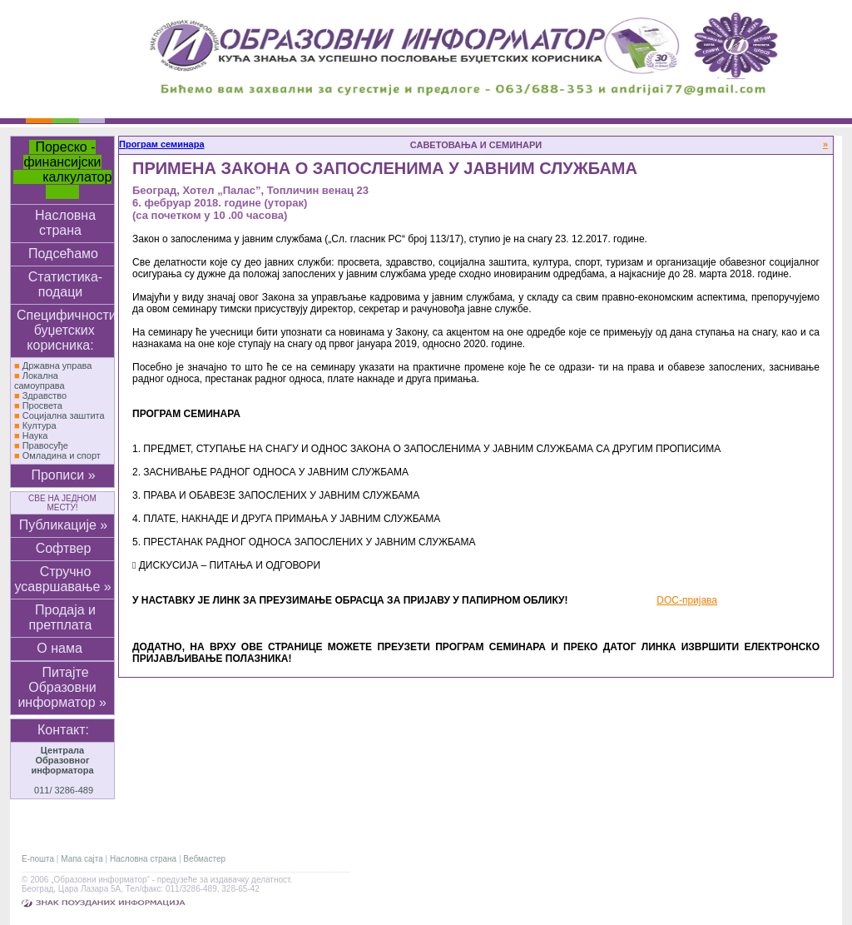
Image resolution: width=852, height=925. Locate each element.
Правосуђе (45, 445)
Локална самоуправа (39, 380)
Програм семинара (162, 144)
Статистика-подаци (65, 284)
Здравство (44, 395)
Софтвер (64, 548)
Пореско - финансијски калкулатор (62, 169)
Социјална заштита (63, 415)
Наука (35, 435)
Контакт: (63, 730)
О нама (63, 648)
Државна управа (57, 365)
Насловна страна (65, 222)
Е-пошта (38, 858)
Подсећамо (63, 253)
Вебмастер (204, 858)
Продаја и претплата (62, 617)
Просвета (42, 405)
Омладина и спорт (61, 455)
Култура (39, 425)
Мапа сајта (82, 858)
